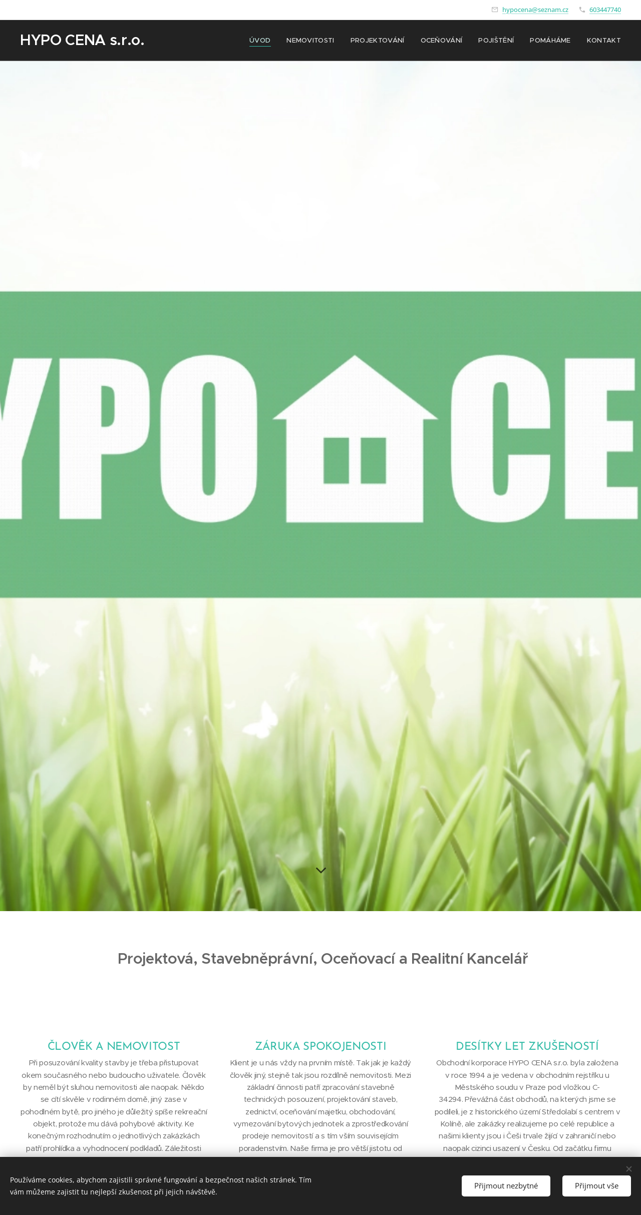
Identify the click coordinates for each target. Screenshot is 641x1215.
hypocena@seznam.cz (535, 9)
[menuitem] (266, 40)
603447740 (605, 9)
